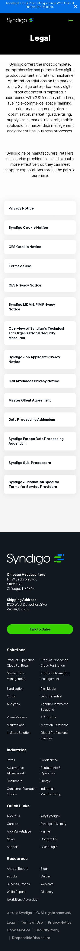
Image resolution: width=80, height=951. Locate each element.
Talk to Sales (40, 629)
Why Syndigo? (50, 816)
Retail (11, 760)
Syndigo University (53, 823)
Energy (45, 781)
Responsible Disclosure (31, 938)
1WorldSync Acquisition (23, 899)
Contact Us (49, 839)
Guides (46, 876)
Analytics (13, 704)
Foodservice (49, 760)
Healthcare (14, 781)
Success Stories (18, 884)
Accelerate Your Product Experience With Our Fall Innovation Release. (40, 5)
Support (13, 847)
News (11, 839)
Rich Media (48, 688)
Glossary (47, 891)
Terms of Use (32, 922)
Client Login (49, 847)
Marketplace (15, 725)
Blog (44, 868)
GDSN (11, 696)
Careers (12, 823)
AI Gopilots (49, 717)
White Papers (16, 891)
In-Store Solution (19, 732)
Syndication (15, 688)
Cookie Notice (18, 930)
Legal (11, 922)
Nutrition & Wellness (54, 725)
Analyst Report (17, 868)
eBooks (12, 876)
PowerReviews (17, 717)
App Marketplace (19, 831)
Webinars (47, 884)
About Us (13, 816)
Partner (46, 831)
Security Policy (47, 930)
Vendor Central (51, 696)
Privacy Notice (59, 922)
